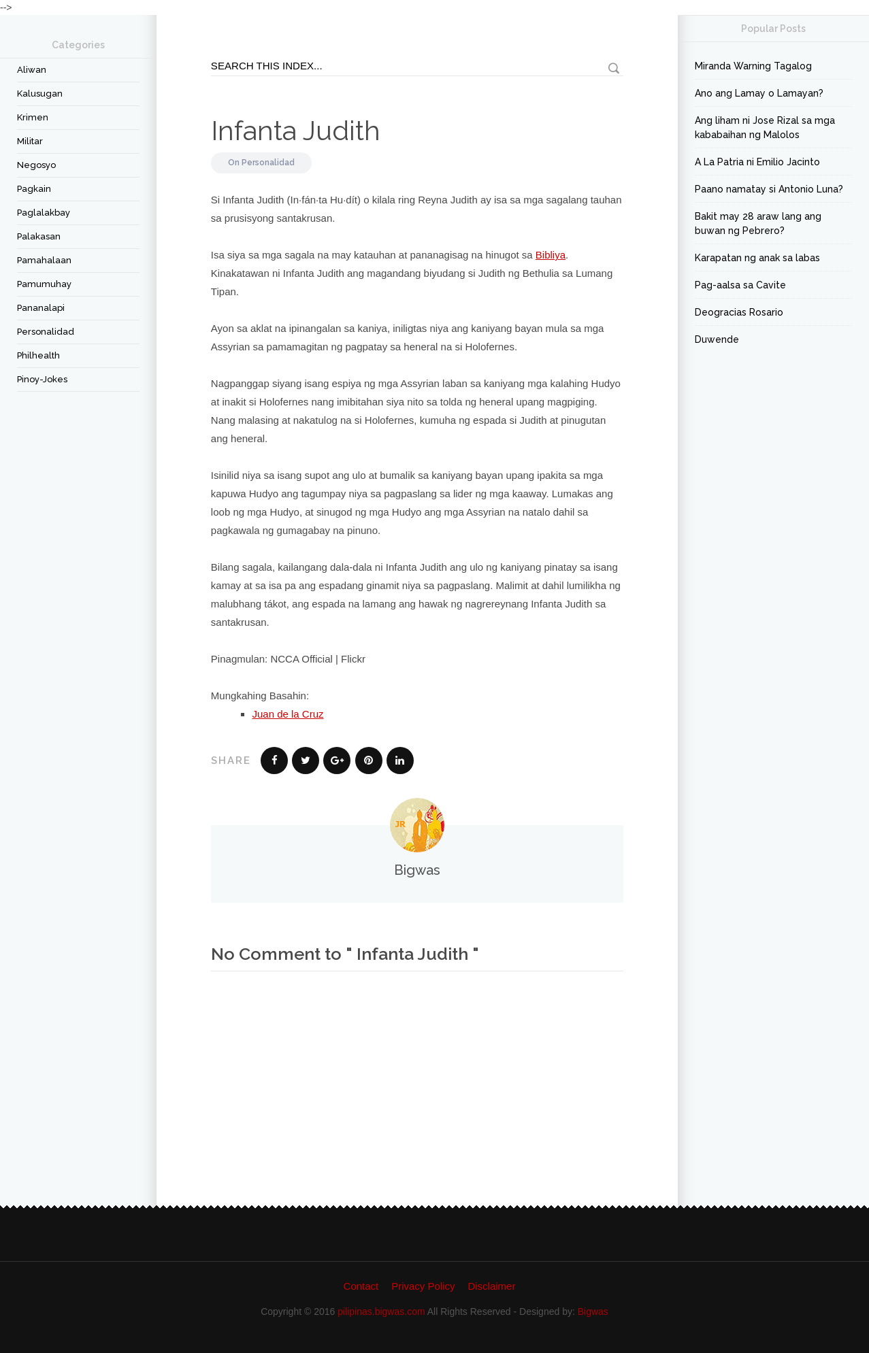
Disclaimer (491, 1286)
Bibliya (550, 255)
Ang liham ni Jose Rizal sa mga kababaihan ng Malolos (765, 127)
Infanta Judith (295, 130)
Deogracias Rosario (739, 312)
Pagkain (34, 189)
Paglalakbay (43, 212)
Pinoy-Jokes (42, 379)
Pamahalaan (44, 260)
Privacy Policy (423, 1286)
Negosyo (36, 165)
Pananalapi (41, 308)
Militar (30, 141)
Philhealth (38, 355)
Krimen (32, 117)
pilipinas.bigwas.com (381, 1311)
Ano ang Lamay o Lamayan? (759, 93)
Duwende (717, 339)
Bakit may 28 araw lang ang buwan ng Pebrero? (758, 223)
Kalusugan (40, 93)
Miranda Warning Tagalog (753, 66)
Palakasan (39, 236)
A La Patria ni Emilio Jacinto (757, 161)
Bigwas (593, 1311)
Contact (361, 1286)
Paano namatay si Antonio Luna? (769, 189)
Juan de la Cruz (287, 714)
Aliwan (31, 70)
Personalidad (45, 332)
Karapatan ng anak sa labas (757, 257)
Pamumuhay (44, 284)
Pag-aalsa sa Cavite (740, 285)
